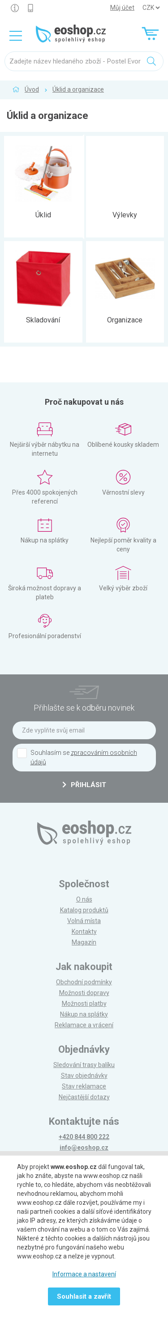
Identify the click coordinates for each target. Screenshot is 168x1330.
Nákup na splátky (84, 1014)
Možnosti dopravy (84, 992)
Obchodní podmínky (84, 982)
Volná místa (84, 920)
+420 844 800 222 (84, 1136)
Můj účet (122, 7)
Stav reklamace (84, 1086)
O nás (84, 899)
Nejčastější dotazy (84, 1097)
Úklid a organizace (78, 89)
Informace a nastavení (84, 1274)
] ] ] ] (151, 8)
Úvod (32, 89)
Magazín (84, 942)
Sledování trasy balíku (84, 1064)
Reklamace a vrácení (84, 1025)
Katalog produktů (84, 910)
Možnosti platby (84, 1003)
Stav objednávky (84, 1075)
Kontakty (84, 931)
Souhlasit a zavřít (84, 1296)
